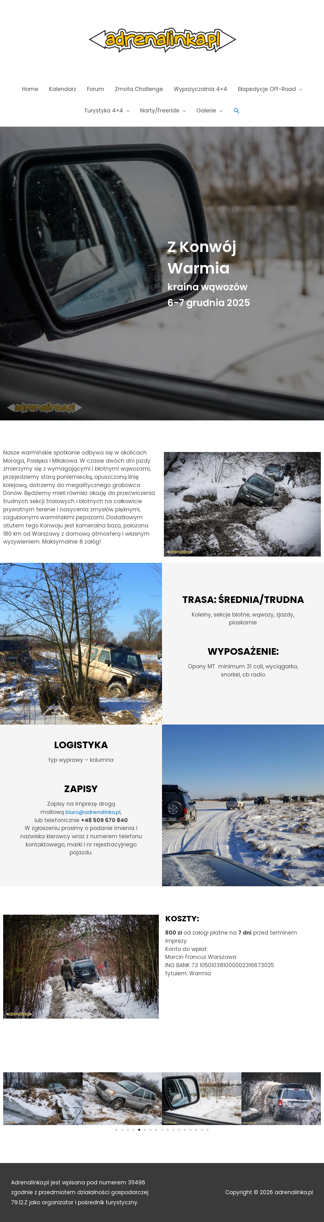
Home (30, 89)
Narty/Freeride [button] (159, 110)
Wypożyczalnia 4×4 (200, 89)
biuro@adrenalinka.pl (93, 812)
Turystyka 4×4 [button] (103, 110)
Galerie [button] (206, 110)
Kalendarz (62, 89)
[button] (236, 110)
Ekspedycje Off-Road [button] (267, 89)
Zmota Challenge (139, 89)
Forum (95, 89)
